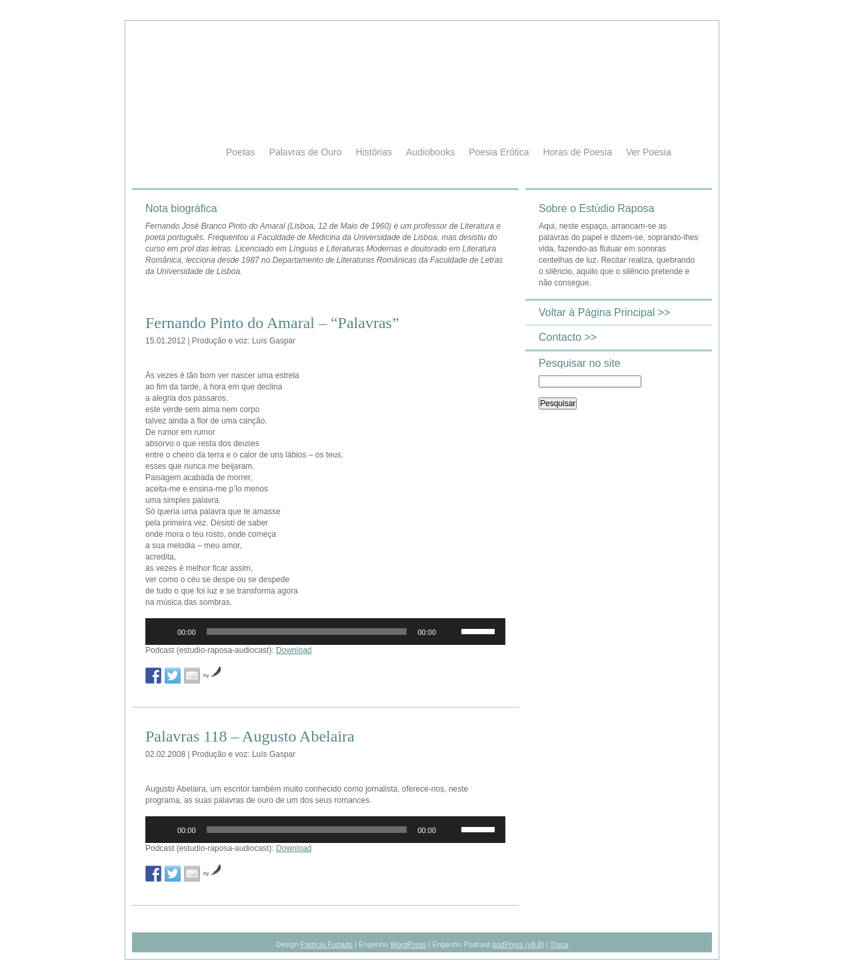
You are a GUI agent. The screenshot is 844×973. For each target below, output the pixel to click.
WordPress (408, 944)
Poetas (240, 152)
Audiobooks (430, 152)
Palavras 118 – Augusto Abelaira (250, 736)
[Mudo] (450, 631)
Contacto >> (568, 337)
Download (293, 650)
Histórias (374, 152)
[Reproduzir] (162, 631)
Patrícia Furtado (327, 944)
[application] (325, 631)
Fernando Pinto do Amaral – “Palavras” (272, 322)
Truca (559, 944)
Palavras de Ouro (305, 152)
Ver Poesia (648, 152)
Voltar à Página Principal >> (604, 312)
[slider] (307, 631)
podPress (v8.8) (518, 944)
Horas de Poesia (577, 152)
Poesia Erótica (499, 152)
